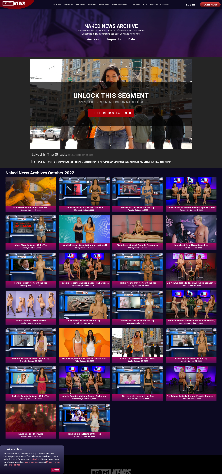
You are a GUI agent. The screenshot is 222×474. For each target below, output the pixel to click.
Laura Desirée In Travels (30, 434)
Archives (92, 5)
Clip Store (135, 5)
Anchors (56, 5)
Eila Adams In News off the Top (84, 320)
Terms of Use (13, 465)
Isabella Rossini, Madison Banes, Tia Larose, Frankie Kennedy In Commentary (84, 283)
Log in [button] (190, 4)
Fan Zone (80, 5)
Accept (55, 470)
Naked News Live (119, 5)
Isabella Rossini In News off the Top (84, 207)
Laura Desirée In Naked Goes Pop (191, 245)
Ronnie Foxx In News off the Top (137, 207)
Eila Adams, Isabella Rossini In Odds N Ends (84, 358)
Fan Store (104, 5)
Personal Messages (159, 5)
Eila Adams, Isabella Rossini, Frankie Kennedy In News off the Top (191, 283)
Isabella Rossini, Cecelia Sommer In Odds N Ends (84, 245)
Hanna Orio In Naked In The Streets (138, 358)
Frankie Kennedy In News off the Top (138, 283)
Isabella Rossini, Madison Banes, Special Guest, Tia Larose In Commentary (191, 207)
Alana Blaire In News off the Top (30, 245)
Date (131, 39)
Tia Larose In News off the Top (138, 396)
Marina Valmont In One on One (30, 320)
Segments (113, 39)
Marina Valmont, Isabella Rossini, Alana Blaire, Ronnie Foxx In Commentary (191, 320)
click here (36, 459)
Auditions (68, 5)
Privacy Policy (53, 462)
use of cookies (31, 462)
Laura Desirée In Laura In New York (31, 207)
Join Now (210, 4)
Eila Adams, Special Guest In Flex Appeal (137, 245)
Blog (145, 5)
